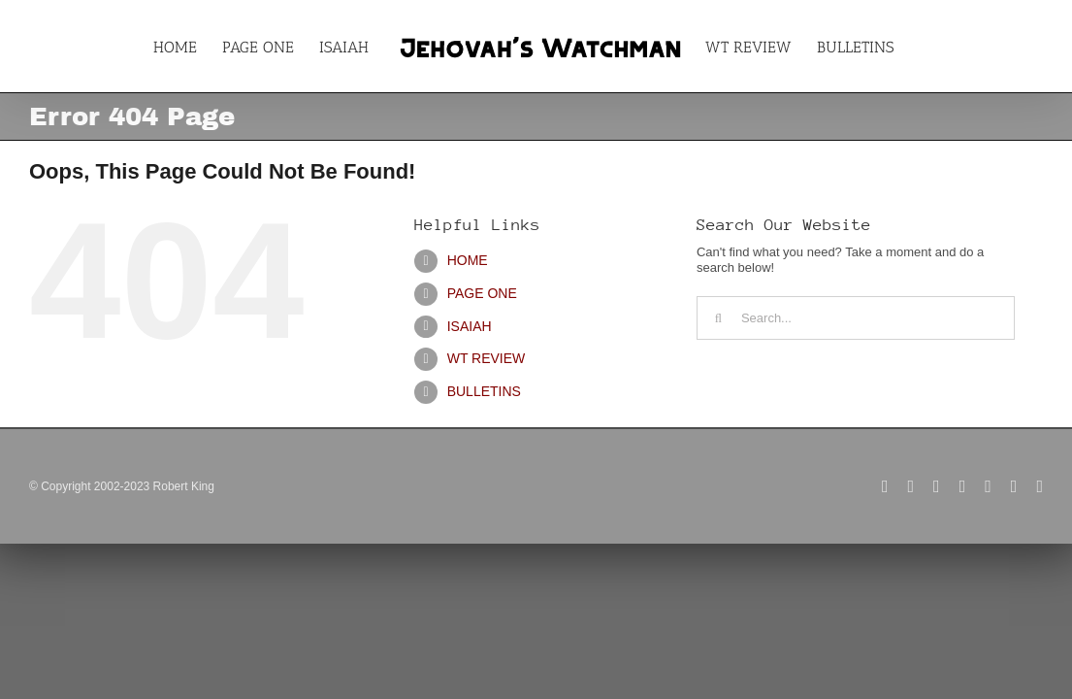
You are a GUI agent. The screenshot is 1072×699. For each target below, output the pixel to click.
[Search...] (856, 318)
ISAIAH (469, 326)
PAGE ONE (482, 293)
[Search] (718, 318)
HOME (467, 260)
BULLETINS (484, 391)
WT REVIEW (486, 358)
